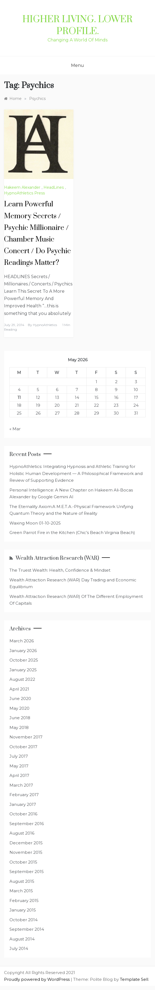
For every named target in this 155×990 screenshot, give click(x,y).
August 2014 (22, 939)
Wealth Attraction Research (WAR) (57, 558)
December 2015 (26, 842)
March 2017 (21, 785)
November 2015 (25, 852)
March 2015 (21, 890)
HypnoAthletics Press (24, 193)
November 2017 (25, 737)
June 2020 (20, 698)
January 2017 (22, 804)
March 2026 (21, 640)
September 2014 (26, 929)
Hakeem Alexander (22, 187)
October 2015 (23, 862)
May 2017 (18, 765)
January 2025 (23, 669)
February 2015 (24, 900)
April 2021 (19, 689)
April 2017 (19, 775)
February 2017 (24, 794)
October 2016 (23, 813)
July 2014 (18, 948)
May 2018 (19, 727)
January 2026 (23, 650)
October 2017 (23, 746)
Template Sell (134, 979)
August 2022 (22, 679)
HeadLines (53, 187)
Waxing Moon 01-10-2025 (35, 523)
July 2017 (18, 756)
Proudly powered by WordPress (37, 979)
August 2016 (21, 833)
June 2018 (19, 717)
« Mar (15, 428)
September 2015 (26, 871)
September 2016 (26, 823)
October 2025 (23, 660)
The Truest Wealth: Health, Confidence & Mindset (59, 570)
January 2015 (22, 910)
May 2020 (19, 708)
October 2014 (23, 919)
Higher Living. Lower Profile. (77, 25)
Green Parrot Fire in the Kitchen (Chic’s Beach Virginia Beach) (72, 532)
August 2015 (21, 881)
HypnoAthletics (45, 325)
